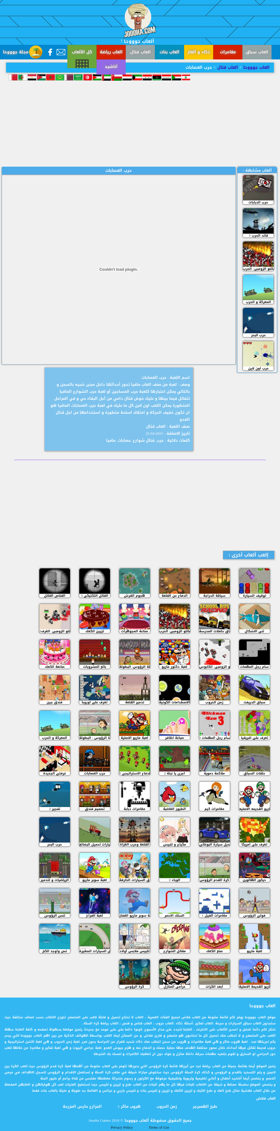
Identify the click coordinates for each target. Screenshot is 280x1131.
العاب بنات (169, 52)
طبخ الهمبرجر (205, 1106)
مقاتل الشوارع (174, 951)
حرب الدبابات (258, 202)
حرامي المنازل (175, 987)
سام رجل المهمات (254, 667)
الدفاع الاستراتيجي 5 (134, 773)
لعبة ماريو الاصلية (134, 738)
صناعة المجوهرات (134, 631)
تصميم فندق (94, 809)
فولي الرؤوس (254, 915)
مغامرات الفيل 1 (214, 915)
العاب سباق (257, 52)
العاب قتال (140, 52)
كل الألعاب (82, 52)
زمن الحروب (214, 702)
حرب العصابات (94, 773)
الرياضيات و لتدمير (55, 880)
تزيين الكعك (94, 631)
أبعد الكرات (214, 987)
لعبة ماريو (254, 951)
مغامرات (228, 52)
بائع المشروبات (94, 667)
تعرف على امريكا (254, 844)
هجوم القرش (134, 596)
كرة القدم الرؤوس (214, 880)
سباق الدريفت (254, 702)
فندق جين (54, 702)
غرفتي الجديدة (54, 773)
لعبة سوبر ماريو (94, 880)
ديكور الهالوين (254, 880)
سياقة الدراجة (214, 596)
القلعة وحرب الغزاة (134, 844)
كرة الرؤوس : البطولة (94, 738)
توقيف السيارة (254, 596)
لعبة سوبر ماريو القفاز (134, 915)
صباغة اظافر (174, 738)
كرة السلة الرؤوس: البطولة (134, 667)
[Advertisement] (140, 123)
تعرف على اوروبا (94, 702)
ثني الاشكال (254, 631)
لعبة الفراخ (94, 915)
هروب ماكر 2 (129, 1106)
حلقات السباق (254, 773)
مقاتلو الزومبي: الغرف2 (54, 631)
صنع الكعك (214, 951)
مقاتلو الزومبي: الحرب (258, 269)
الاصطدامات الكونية (174, 702)
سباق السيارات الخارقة (134, 880)
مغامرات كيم (214, 809)
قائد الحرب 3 (258, 235)
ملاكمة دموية (214, 773)
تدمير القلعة (134, 702)
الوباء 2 (174, 880)
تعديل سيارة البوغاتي (214, 844)
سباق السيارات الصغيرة (94, 951)
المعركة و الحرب (258, 302)
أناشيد (14, 81)
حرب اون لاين (258, 368)
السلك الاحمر (174, 915)
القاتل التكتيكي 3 (94, 596)
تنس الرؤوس (54, 915)
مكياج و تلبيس (174, 844)
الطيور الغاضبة (174, 809)
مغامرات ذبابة (134, 809)
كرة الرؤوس (134, 987)
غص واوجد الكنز (54, 951)
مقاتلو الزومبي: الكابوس (214, 667)
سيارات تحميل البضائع (94, 844)
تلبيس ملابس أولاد (134, 951)
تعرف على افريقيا (254, 738)
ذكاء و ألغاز (199, 52)
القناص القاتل (54, 596)
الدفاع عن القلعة (175, 596)
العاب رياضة (111, 52)
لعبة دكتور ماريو (174, 667)
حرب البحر (258, 335)
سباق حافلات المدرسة (214, 631)
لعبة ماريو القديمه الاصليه (254, 809)
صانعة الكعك (54, 667)
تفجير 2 (54, 809)
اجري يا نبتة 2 (174, 773)
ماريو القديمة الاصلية (254, 987)
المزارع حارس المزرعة (82, 1106)
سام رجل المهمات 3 (214, 738)
